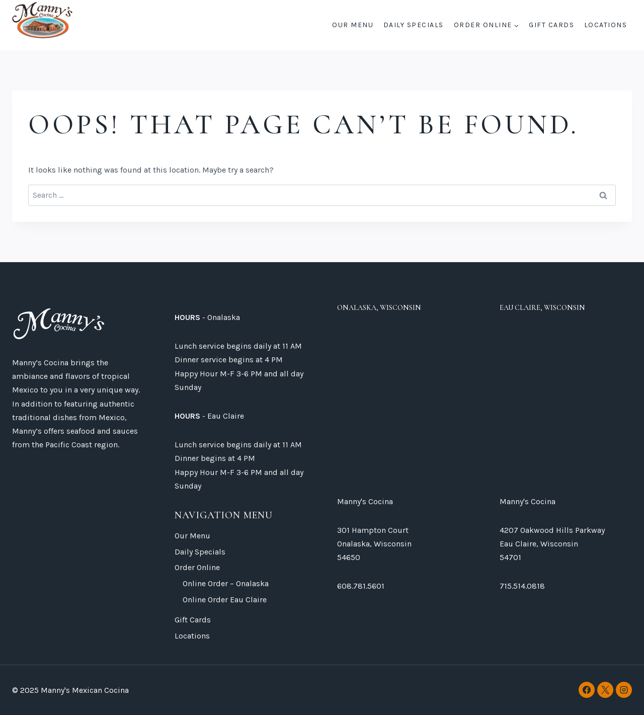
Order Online (197, 567)
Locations (605, 25)
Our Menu (352, 25)
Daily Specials (413, 25)
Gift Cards (551, 25)
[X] (605, 690)
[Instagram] (624, 690)
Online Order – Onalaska (226, 583)
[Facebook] (587, 690)
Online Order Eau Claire (225, 599)
